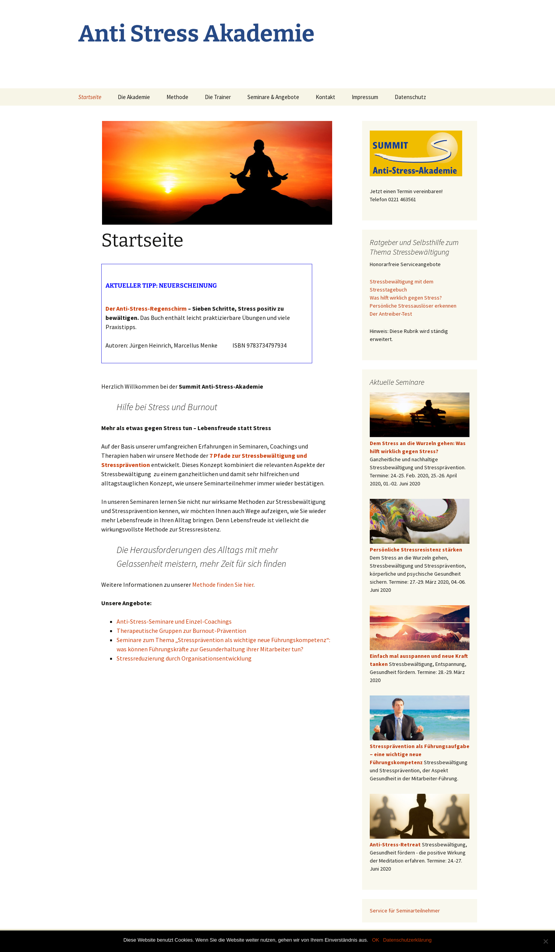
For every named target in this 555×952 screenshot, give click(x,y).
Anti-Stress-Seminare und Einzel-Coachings (174, 621)
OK (375, 940)
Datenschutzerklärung (407, 940)
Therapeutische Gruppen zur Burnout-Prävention (181, 630)
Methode (177, 97)
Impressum (365, 97)
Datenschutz (410, 97)
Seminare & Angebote (273, 97)
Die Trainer (218, 97)
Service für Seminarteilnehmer (405, 910)
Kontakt (325, 97)
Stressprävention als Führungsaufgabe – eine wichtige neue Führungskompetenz (419, 754)
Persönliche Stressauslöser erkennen (413, 305)
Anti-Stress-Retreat (395, 844)
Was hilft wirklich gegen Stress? (406, 297)
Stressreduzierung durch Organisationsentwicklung (184, 658)
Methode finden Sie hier (223, 584)
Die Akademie (134, 97)
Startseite (89, 97)
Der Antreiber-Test (391, 313)
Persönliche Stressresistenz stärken (416, 549)
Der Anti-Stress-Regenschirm (146, 308)
